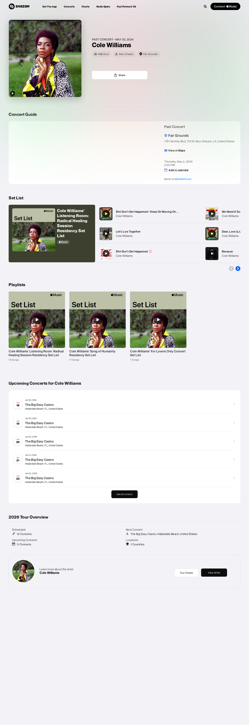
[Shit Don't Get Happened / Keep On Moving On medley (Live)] (106, 213)
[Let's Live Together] (106, 233)
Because (227, 251)
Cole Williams (124, 216)
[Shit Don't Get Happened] (106, 253)
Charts (86, 6)
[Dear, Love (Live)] (212, 233)
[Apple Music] (74, 242)
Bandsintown (183, 179)
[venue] (148, 54)
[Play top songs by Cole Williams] (12, 93)
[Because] (212, 253)
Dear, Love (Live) (233, 231)
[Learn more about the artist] (166, 45)
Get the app (49, 6)
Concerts (69, 6)
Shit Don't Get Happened (132, 251)
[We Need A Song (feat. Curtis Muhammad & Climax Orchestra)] (212, 213)
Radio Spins (103, 6)
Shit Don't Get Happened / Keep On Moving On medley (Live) (155, 211)
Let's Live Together (128, 231)
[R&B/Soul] (101, 54)
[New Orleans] (124, 54)
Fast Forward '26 (126, 6)
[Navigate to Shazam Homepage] (19, 6)
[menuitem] (49, 6)
